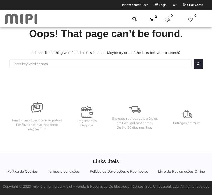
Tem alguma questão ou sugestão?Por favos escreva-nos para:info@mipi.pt (37, 124)
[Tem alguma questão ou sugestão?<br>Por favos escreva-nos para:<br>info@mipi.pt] (37, 107)
